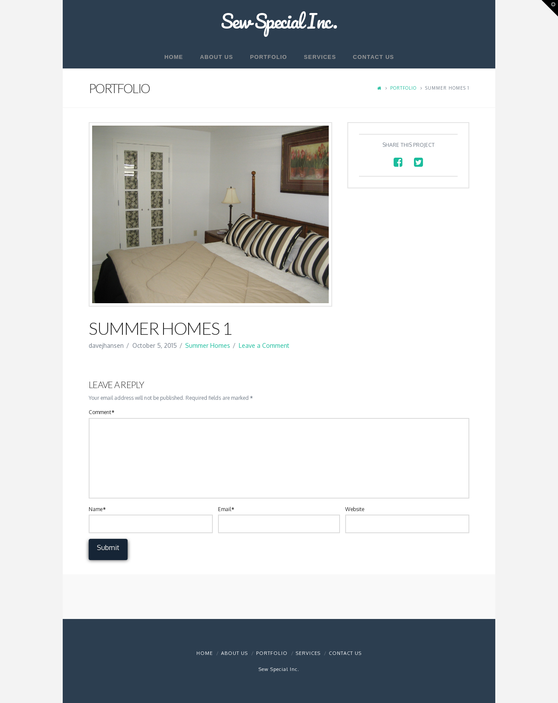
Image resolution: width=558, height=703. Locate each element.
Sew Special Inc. (279, 21)
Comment (101, 412)
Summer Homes (207, 345)
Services (308, 653)
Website (354, 509)
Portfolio (403, 88)
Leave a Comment (264, 345)
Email (226, 509)
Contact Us (345, 653)
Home (204, 653)
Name (97, 509)
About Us (234, 653)
